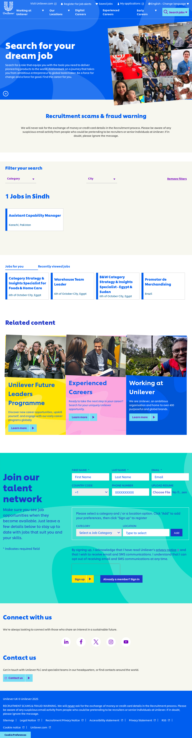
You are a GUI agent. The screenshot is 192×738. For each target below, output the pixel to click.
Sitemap (8, 720)
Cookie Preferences (14, 734)
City (90, 178)
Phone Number (122, 485)
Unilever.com (40, 727)
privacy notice (167, 549)
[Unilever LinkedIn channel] (66, 642)
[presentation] (96, 569)
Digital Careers (80, 12)
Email (157, 470)
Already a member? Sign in (121, 579)
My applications (132, 3)
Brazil (164, 286)
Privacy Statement (142, 720)
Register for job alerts (77, 3)
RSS (166, 720)
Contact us (20, 678)
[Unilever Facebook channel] (81, 642)
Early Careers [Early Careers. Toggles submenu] (142, 12)
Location (129, 525)
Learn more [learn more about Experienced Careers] (79, 417)
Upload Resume (162, 485)
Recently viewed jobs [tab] (54, 266)
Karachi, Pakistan (35, 219)
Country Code (82, 485)
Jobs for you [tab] (14, 266)
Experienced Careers (111, 12)
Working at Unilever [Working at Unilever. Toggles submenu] (23, 12)
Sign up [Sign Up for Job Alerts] (80, 579)
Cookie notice (13, 727)
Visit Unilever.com (43, 3)
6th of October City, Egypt (28, 285)
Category (13, 178)
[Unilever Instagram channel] (111, 642)
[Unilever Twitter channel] (96, 642)
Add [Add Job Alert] (176, 532)
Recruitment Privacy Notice (64, 720)
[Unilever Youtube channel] (126, 642)
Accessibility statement (106, 720)
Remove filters (177, 178)
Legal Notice (30, 720)
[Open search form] (175, 12)
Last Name (120, 470)
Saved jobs (105, 3)
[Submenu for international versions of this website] (168, 3)
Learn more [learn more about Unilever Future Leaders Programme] (19, 427)
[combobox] (146, 532)
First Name (80, 470)
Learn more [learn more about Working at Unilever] (140, 417)
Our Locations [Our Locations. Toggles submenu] (55, 12)
